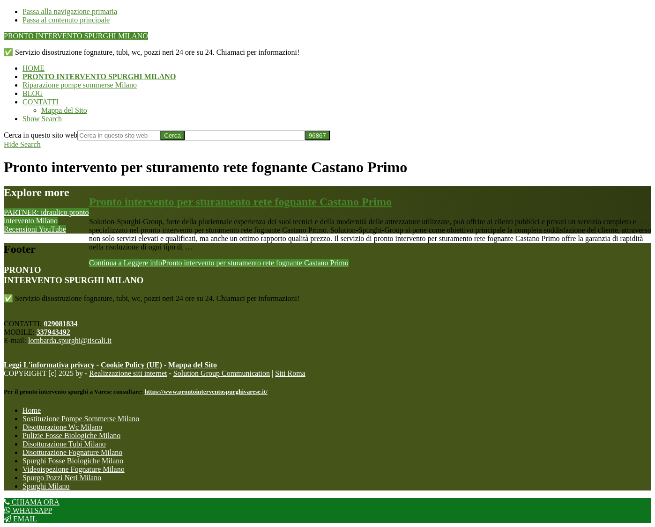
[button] (42, 119)
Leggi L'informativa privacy (49, 365)
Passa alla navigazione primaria (69, 11)
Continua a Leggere (219, 263)
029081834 (60, 324)
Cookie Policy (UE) (131, 365)
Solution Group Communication (221, 373)
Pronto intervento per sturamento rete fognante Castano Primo (240, 202)
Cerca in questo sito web (40, 135)
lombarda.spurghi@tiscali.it (70, 340)
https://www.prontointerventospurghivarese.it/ (206, 391)
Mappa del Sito (192, 365)
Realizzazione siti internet (128, 373)
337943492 (53, 332)
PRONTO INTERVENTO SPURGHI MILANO (76, 36)
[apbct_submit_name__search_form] (317, 135)
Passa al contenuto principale (66, 20)
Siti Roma (290, 373)
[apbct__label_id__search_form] (245, 135)
